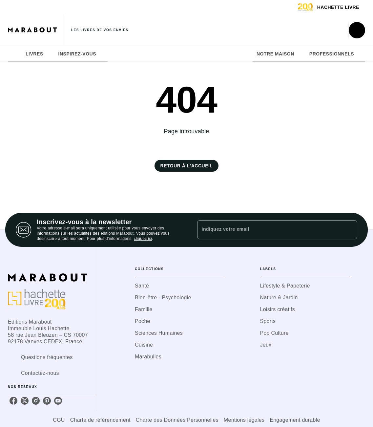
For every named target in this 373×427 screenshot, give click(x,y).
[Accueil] (35, 30)
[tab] (15, 54)
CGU (59, 420)
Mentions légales (244, 420)
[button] (187, 166)
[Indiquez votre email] (269, 229)
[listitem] (13, 400)
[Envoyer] (349, 230)
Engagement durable (295, 420)
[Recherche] (357, 30)
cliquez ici (143, 238)
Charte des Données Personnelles (177, 420)
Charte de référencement (100, 420)
